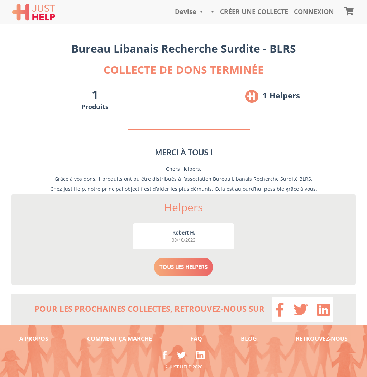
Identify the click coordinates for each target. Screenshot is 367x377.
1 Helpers (281, 95)
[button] (189, 11)
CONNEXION (314, 11)
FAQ (196, 339)
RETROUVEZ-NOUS (322, 339)
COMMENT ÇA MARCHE (119, 339)
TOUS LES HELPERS (183, 266)
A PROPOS (33, 339)
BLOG (249, 339)
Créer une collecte (254, 11)
